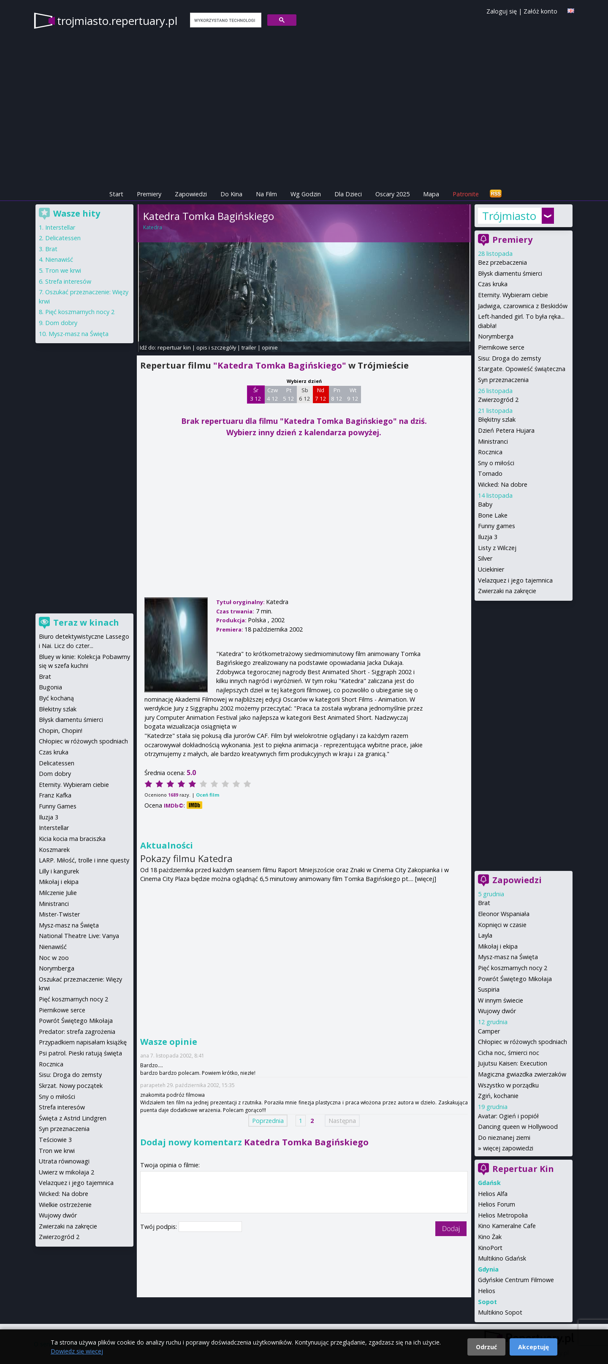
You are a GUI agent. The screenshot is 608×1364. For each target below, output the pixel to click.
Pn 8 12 (336, 394)
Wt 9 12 (352, 394)
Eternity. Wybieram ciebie (513, 295)
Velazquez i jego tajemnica (515, 580)
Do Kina (231, 194)
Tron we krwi (63, 270)
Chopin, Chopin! (60, 731)
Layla (485, 935)
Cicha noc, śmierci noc (508, 1053)
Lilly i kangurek (59, 871)
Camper (489, 1031)
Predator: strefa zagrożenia (77, 1032)
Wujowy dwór (497, 1011)
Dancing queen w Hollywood (518, 1127)
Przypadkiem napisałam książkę (83, 1042)
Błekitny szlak (57, 709)
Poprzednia (268, 1121)
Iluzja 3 (487, 537)
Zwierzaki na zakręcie (507, 591)
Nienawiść (59, 259)
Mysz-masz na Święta (508, 957)
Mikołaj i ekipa (498, 946)
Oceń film (207, 795)
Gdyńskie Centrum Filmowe (516, 1280)
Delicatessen (63, 238)
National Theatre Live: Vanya (79, 936)
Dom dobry (61, 323)
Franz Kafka (55, 795)
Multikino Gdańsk (502, 1258)
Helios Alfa (493, 1194)
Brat (484, 903)
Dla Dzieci (348, 194)
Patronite (466, 194)
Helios (486, 1291)
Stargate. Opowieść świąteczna (521, 369)
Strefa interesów (68, 281)
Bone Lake (493, 515)
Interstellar (60, 227)
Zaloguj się (501, 11)
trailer (249, 347)
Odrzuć (486, 1347)
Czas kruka (493, 284)
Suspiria (488, 989)
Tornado (490, 473)
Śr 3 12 (255, 394)
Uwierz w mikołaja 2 (66, 1172)
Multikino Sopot (500, 1312)
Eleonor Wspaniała (503, 914)
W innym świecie (500, 1000)
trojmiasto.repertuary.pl (117, 20)
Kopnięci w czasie (502, 925)
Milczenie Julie (58, 893)
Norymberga (495, 336)
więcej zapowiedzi (508, 1148)
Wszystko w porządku (508, 1085)
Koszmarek (54, 850)
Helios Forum (496, 1204)
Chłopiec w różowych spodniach (522, 1042)
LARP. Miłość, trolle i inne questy (84, 860)
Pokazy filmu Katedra (186, 858)
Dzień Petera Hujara (506, 430)
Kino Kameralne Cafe (507, 1226)
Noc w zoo (54, 958)
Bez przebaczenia (502, 262)
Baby (485, 504)
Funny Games (57, 806)
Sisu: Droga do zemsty (509, 358)
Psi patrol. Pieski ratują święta (80, 1053)
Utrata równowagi (64, 1161)
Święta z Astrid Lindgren (72, 1118)
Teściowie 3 (55, 1140)
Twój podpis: (159, 1227)
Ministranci (493, 441)
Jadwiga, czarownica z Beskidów (522, 306)
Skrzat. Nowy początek (71, 1086)
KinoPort (490, 1248)
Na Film (266, 194)
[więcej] (425, 879)
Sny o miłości (496, 463)
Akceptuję (533, 1347)
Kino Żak (490, 1237)
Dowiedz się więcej (77, 1351)
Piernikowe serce (501, 347)
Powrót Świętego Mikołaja (515, 979)
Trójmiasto (509, 215)
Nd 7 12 (320, 394)
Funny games (496, 526)
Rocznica (490, 452)
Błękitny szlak (497, 419)
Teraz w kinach (86, 622)
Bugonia (50, 687)
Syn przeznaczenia (503, 380)
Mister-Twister (59, 914)
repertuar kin (174, 347)
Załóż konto (540, 11)
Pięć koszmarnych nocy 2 (512, 968)
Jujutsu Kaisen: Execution (512, 1063)
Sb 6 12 (304, 394)
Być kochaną (56, 698)
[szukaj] (224, 20)
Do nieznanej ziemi (504, 1138)
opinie (270, 347)
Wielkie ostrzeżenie (65, 1205)
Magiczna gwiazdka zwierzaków (522, 1074)
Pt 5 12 (288, 394)
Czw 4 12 (272, 394)
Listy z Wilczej (497, 548)
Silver (485, 558)
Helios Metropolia (503, 1215)
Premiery (149, 194)
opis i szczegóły (216, 347)
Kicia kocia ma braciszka (72, 839)
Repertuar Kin (523, 1168)
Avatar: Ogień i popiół (508, 1116)
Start (116, 194)
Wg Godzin (305, 194)
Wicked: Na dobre (502, 484)
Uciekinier (491, 569)
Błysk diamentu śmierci (510, 273)
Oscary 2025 (392, 194)
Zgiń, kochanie (498, 1096)
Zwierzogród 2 (498, 400)
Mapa (431, 194)
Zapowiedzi (191, 194)
